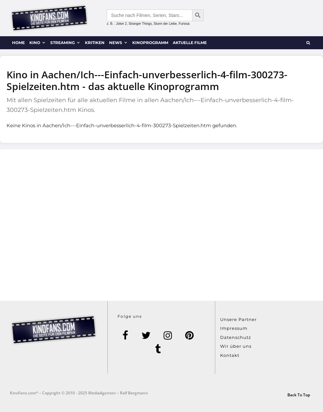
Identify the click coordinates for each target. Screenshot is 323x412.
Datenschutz (235, 337)
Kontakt (229, 355)
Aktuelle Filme (190, 42)
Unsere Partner (238, 319)
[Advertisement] (161, 225)
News (115, 42)
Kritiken (95, 42)
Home (18, 42)
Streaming (62, 42)
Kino (34, 42)
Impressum (234, 328)
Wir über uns (235, 346)
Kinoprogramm (150, 42)
